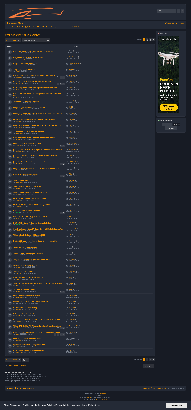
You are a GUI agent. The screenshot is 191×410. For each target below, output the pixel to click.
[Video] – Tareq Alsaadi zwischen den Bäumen (32, 162)
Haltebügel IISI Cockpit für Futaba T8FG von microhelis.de (36, 332)
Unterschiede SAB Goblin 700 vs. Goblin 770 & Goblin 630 (36, 320)
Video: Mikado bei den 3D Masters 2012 (29, 235)
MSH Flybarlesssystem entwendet (27, 339)
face (17, 194)
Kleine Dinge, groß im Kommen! (26, 63)
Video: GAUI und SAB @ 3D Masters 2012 (30, 217)
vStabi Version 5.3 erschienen (25, 247)
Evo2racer (72, 75)
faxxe (17, 218)
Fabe (17, 157)
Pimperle (19, 145)
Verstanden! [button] (176, 405)
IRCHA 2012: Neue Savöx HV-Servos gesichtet (31, 205)
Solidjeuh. (103, 393)
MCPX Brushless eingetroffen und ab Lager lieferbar (34, 119)
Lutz (70, 235)
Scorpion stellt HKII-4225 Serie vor (27, 186)
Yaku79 (71, 131)
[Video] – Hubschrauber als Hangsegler (29, 107)
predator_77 (72, 161)
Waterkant (19, 273)
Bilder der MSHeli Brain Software (26, 211)
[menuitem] (20, 23)
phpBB (89, 397)
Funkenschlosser (74, 63)
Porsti (18, 71)
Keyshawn (72, 241)
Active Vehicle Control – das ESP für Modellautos (33, 51)
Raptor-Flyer (73, 149)
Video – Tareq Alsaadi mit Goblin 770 (28, 253)
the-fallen (19, 89)
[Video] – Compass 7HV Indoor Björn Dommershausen (35, 156)
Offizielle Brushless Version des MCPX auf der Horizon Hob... (38, 125)
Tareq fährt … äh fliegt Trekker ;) (26, 101)
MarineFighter (20, 243)
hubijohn (71, 180)
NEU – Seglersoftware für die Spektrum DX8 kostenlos (35, 88)
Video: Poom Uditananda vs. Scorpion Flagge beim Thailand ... (38, 283)
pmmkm (18, 291)
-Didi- (17, 97)
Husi (70, 107)
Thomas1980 (20, 109)
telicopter (19, 127)
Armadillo (72, 101)
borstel (18, 267)
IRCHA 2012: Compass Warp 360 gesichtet (30, 198)
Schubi (71, 87)
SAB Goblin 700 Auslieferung (25, 308)
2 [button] (147, 40)
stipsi (70, 93)
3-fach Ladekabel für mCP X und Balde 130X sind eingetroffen (38, 229)
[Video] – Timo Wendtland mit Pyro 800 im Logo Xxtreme (36, 168)
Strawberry (72, 143)
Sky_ (17, 327)
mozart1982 (19, 83)
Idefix (70, 350)
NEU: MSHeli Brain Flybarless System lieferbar (32, 223)
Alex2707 (19, 352)
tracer (18, 212)
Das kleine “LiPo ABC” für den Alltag (28, 57)
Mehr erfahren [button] (94, 405)
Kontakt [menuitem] (146, 388)
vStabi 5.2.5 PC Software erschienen (28, 277)
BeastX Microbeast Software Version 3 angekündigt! (34, 75)
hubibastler (19, 115)
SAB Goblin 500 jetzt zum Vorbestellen (28, 131)
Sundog (18, 346)
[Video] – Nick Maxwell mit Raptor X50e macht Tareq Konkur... (38, 150)
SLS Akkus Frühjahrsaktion (24, 289)
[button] (153, 39)
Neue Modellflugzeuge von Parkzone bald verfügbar (34, 137)
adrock (18, 285)
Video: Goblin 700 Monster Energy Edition (30, 192)
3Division (19, 77)
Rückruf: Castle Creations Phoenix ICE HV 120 (32, 81)
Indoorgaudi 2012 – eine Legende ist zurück (30, 314)
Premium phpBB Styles (102, 400)
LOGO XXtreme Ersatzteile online (26, 296)
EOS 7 (71, 69)
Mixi (70, 247)
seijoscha (72, 319)
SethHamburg (20, 59)
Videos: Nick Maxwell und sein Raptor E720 (30, 302)
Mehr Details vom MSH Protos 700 (27, 143)
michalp (18, 103)
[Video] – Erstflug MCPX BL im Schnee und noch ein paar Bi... (38, 113)
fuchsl (71, 125)
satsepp (18, 121)
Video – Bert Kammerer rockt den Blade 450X (31, 259)
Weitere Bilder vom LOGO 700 (25, 265)
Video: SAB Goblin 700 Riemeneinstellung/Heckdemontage (37, 326)
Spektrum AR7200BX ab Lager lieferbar (29, 345)
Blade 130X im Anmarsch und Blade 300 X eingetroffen (35, 241)
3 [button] (150, 40)
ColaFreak (19, 133)
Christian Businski (21, 237)
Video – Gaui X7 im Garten (24, 271)
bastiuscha (19, 151)
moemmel (72, 332)
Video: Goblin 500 (20, 180)
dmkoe (18, 65)
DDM (70, 289)
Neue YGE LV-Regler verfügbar (25, 174)
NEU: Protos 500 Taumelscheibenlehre (28, 351)
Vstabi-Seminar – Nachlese (24, 69)
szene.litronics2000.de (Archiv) (22, 35)
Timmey (71, 265)
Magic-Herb (19, 230)
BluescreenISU (73, 326)
